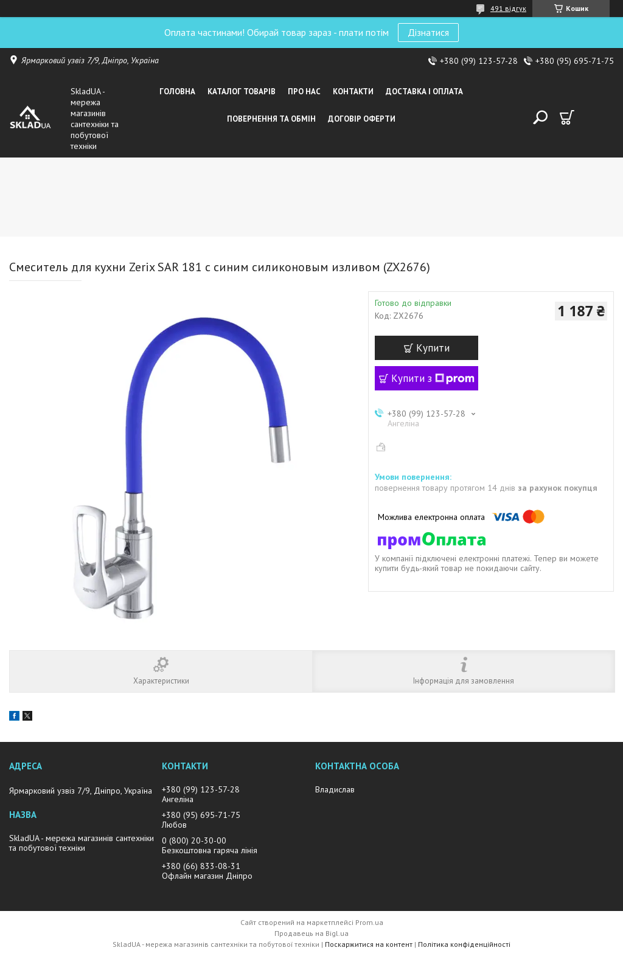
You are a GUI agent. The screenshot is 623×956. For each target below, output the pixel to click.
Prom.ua (369, 922)
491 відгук (508, 8)
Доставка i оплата (424, 91)
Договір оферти (361, 119)
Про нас (304, 91)
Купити (433, 348)
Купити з (433, 378)
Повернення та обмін (271, 119)
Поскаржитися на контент (368, 944)
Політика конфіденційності (464, 944)
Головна (177, 91)
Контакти (353, 91)
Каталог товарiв (241, 91)
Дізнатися (428, 32)
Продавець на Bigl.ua (311, 933)
